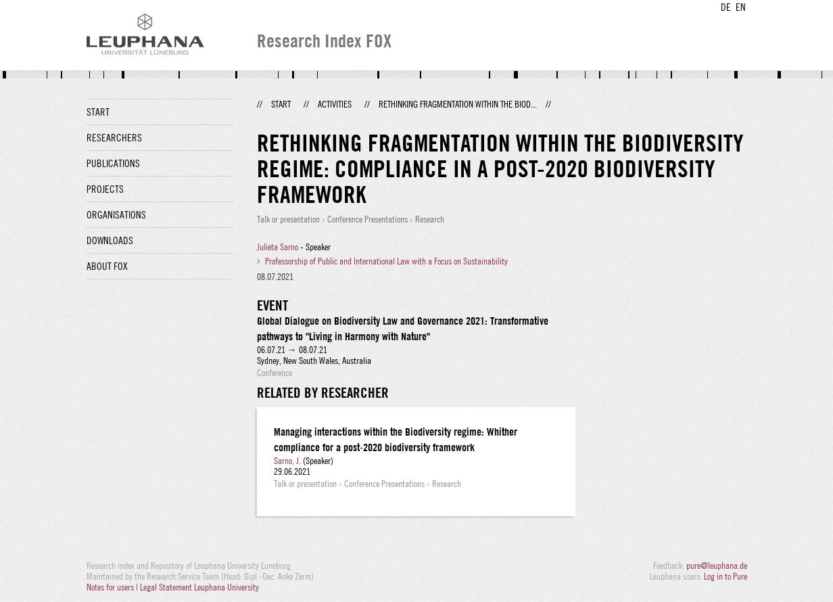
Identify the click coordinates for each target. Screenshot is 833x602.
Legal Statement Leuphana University (199, 587)
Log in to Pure (725, 576)
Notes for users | (113, 587)
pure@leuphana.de (716, 565)
